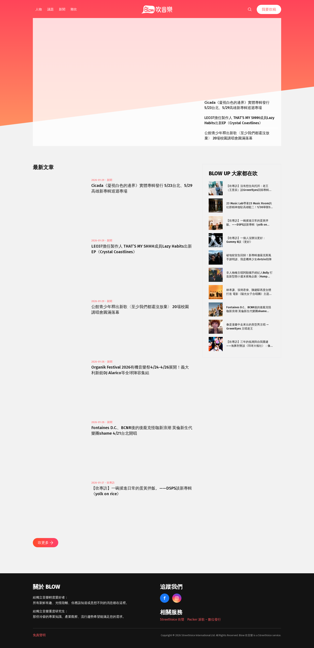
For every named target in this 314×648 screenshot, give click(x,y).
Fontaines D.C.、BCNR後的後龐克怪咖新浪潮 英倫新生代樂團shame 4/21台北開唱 (248, 309)
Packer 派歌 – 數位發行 (204, 619)
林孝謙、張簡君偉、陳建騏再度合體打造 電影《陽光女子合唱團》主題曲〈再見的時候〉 (249, 292)
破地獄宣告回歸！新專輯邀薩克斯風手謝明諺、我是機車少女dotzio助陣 (249, 257)
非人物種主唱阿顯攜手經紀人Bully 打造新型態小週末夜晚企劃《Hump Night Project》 (249, 274)
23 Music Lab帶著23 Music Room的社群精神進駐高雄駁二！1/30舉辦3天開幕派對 (249, 205)
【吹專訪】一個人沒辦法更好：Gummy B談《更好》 (246, 240)
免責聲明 (39, 635)
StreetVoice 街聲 (172, 619)
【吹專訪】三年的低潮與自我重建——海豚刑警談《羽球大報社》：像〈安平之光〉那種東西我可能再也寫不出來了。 (248, 344)
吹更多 (45, 542)
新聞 (62, 9)
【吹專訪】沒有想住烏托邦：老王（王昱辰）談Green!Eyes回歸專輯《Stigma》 (247, 188)
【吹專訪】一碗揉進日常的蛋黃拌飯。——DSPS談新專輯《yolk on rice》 (247, 222)
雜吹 (73, 9)
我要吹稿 (269, 9)
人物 (38, 9)
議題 (50, 9)
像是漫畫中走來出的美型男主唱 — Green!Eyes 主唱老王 (247, 326)
